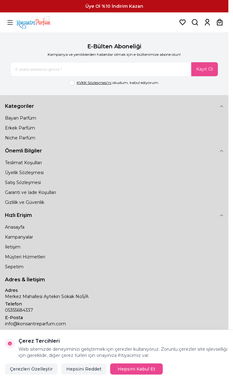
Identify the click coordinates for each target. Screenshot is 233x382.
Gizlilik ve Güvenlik (24, 202)
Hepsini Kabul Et (136, 369)
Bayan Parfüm (20, 118)
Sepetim (14, 267)
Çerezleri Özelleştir (31, 369)
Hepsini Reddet (83, 369)
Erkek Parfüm (20, 128)
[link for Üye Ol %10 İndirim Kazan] (114, 6)
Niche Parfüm (20, 138)
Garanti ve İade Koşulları (30, 192)
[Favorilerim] (182, 22)
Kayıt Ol (204, 69)
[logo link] (41, 22)
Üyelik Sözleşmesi (24, 172)
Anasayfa (14, 227)
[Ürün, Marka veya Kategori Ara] (195, 22)
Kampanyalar (19, 237)
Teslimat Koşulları (23, 162)
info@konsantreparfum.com (35, 324)
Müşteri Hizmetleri (25, 257)
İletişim (12, 247)
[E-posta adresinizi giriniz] (114, 69)
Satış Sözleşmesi (23, 182)
